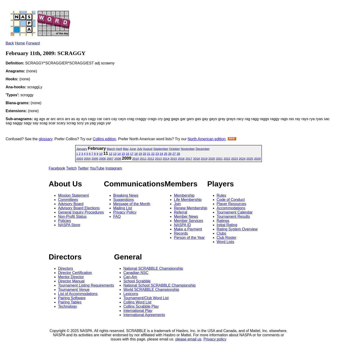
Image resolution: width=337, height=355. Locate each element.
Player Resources (231, 204)
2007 (110, 158)
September (160, 149)
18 (136, 153)
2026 (257, 158)
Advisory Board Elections (79, 208)
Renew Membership (190, 208)
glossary (45, 139)
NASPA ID (182, 225)
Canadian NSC (135, 273)
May (126, 149)
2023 (234, 158)
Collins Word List (137, 302)
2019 (204, 158)
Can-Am (130, 277)
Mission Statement (73, 195)
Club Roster (226, 238)
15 (123, 153)
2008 (117, 158)
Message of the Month (131, 204)
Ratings (223, 221)
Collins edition (104, 139)
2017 (188, 158)
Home (20, 43)
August (147, 149)
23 (157, 153)
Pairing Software (71, 298)
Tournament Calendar (235, 212)
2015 (173, 158)
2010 (135, 158)
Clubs (221, 233)
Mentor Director (71, 277)
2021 (219, 158)
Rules (221, 195)
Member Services (188, 221)
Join (177, 204)
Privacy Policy (125, 212)
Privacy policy (214, 339)
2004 (87, 158)
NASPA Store (69, 225)
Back (10, 43)
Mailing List (122, 208)
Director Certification (75, 273)
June (132, 149)
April (119, 149)
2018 (196, 158)
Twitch (71, 168)
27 (174, 153)
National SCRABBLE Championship (153, 268)
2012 (150, 158)
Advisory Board (71, 204)
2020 (211, 158)
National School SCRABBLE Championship (159, 285)
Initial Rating (227, 225)
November (188, 149)
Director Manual (71, 281)
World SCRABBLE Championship (151, 290)
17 (131, 153)
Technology (67, 306)
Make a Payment (188, 229)
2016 (181, 158)
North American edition (207, 139)
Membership (184, 195)
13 (114, 153)
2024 (242, 158)
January (81, 149)
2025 (249, 158)
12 (110, 153)
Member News (186, 216)
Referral (180, 212)
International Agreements (144, 315)
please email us (188, 339)
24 (161, 153)
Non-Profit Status (72, 216)
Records (181, 233)
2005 (95, 158)
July (139, 149)
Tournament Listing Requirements (86, 285)
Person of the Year (189, 238)
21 (148, 153)
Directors (65, 268)
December (203, 149)
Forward (33, 43)
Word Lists (225, 242)
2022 (226, 158)
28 (178, 153)
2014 (166, 158)
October (174, 149)
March (111, 149)
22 (152, 153)
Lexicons (130, 294)
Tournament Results (233, 216)
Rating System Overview (237, 229)
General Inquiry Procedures (81, 212)
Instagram (114, 168)
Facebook (57, 168)
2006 (102, 158)
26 (169, 153)
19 (140, 153)
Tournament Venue (73, 290)
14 (119, 153)
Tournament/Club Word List (146, 298)
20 (144, 153)
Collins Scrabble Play (141, 306)
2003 (79, 158)
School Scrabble (137, 281)
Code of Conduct (231, 200)
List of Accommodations (78, 294)
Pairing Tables (69, 302)
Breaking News (126, 195)
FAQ (117, 216)
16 (127, 153)
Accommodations (231, 208)
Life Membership (187, 200)
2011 (143, 158)
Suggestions (123, 200)
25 (165, 153)
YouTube (97, 168)
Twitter (83, 168)
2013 (158, 158)
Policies (64, 221)
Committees (68, 200)
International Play (137, 311)
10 (100, 153)
